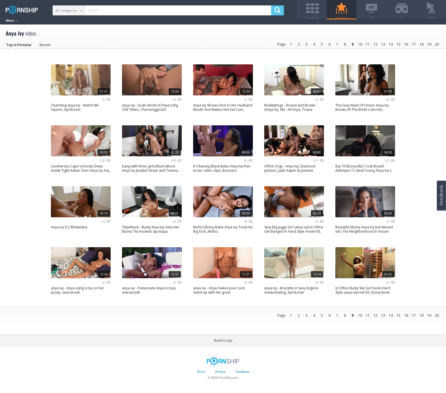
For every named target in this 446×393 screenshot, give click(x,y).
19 (429, 46)
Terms (201, 374)
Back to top (223, 342)
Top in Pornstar (19, 46)
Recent (45, 46)
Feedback (242, 374)
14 (391, 46)
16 (406, 46)
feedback (441, 195)
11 (368, 46)
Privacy (220, 374)
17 (414, 46)
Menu (12, 20)
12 (375, 46)
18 (422, 46)
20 (437, 46)
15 (398, 46)
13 (383, 46)
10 (360, 46)
